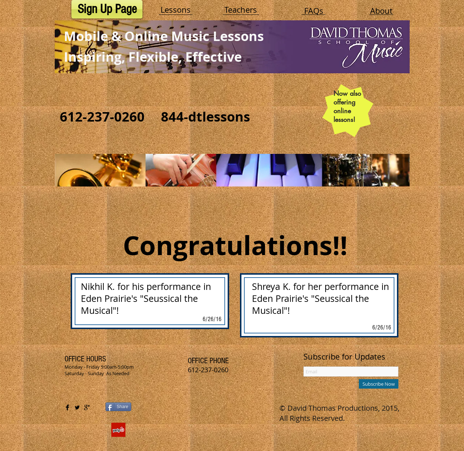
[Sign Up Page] (106, 9)
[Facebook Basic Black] (67, 407)
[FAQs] (313, 11)
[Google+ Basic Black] (87, 407)
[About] (381, 11)
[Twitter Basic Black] (77, 407)
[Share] (118, 406)
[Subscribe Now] (378, 384)
